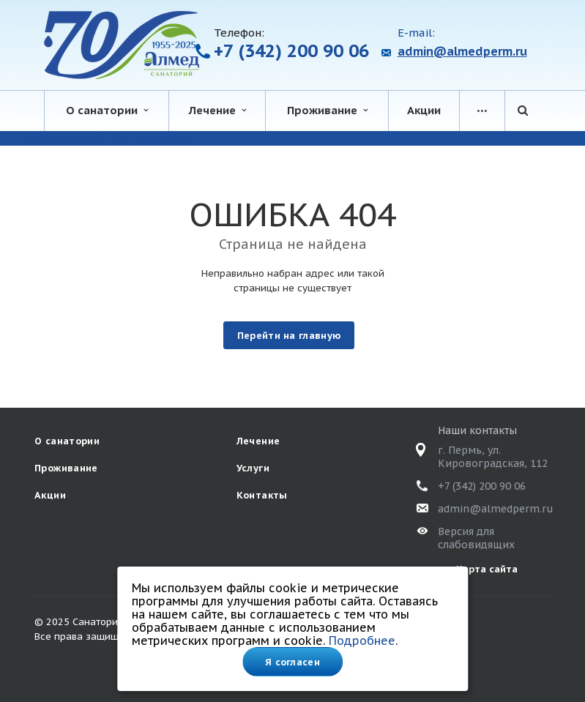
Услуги (252, 468)
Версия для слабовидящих (476, 538)
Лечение (217, 110)
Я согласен (292, 662)
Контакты (262, 495)
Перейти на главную (288, 335)
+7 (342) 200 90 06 (291, 51)
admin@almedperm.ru (462, 51)
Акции (424, 110)
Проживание (327, 110)
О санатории (107, 110)
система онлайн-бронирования (104, 138)
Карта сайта (487, 569)
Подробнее (362, 640)
